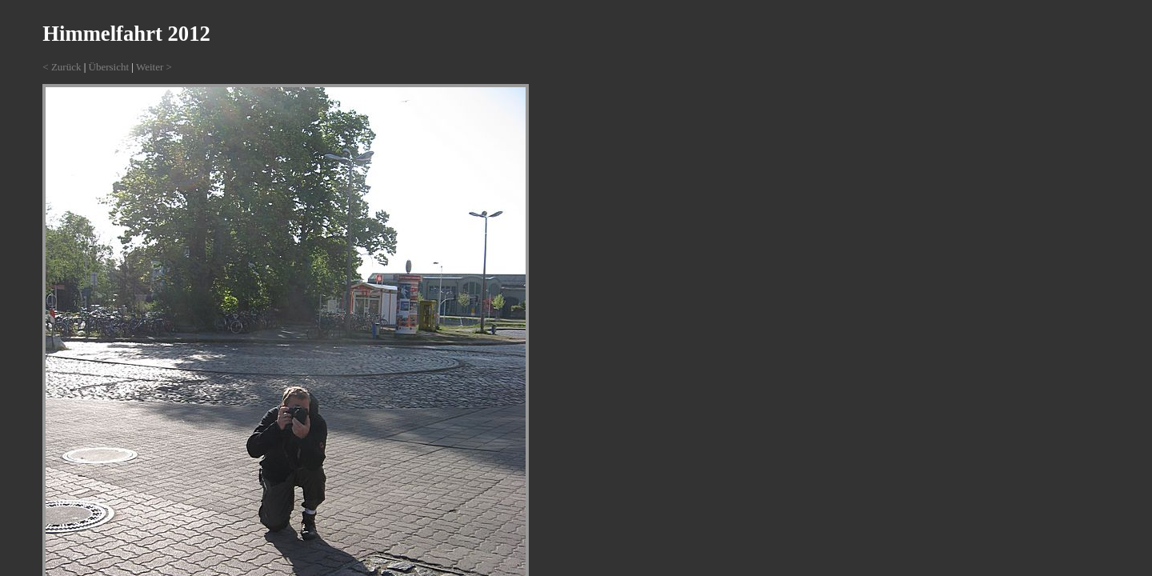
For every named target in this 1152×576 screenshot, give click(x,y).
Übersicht (109, 67)
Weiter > (154, 67)
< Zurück (61, 67)
